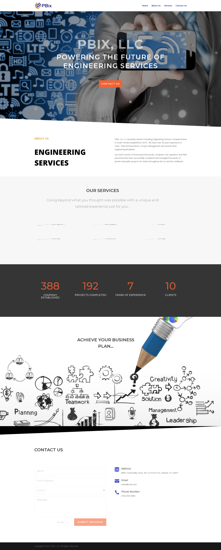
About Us (156, 6)
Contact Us (181, 6)
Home (145, 6)
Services (168, 6)
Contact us (110, 83)
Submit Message (90, 522)
